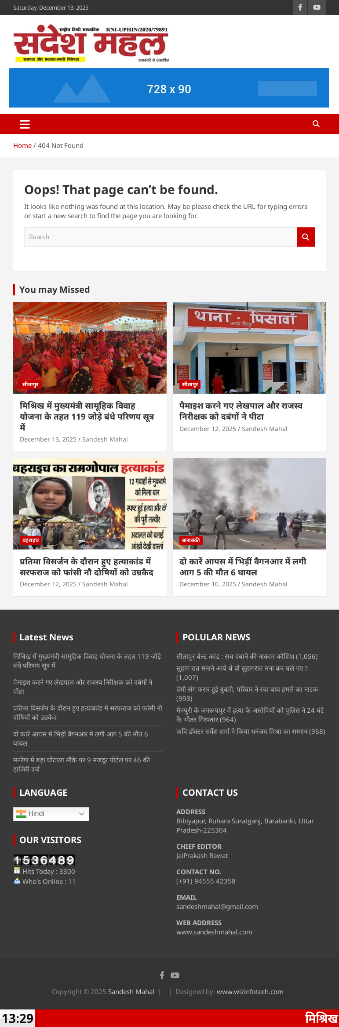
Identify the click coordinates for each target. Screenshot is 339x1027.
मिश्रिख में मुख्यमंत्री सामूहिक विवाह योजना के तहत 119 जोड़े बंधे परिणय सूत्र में (87, 416)
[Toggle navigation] (24, 124)
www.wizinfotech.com (250, 991)
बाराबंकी (191, 540)
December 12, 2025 (207, 428)
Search (306, 237)
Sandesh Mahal (105, 439)
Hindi (30, 814)
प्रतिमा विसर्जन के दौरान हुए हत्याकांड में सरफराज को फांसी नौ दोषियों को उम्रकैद (86, 567)
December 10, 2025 (207, 584)
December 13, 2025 (48, 439)
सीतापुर (30, 384)
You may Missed (54, 289)
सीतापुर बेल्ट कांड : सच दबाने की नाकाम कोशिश (235, 656)
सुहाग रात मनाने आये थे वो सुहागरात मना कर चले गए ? (242, 668)
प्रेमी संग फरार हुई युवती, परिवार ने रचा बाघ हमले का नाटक (247, 689)
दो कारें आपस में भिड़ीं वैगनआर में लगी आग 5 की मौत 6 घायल (242, 567)
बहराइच (30, 540)
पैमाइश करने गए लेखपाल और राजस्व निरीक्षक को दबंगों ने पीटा (241, 411)
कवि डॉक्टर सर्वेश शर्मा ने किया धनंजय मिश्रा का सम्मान (241, 731)
